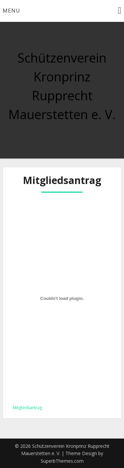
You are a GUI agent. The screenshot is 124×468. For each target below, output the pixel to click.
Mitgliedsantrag (27, 407)
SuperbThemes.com (62, 461)
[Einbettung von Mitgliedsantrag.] (62, 298)
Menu (11, 10)
